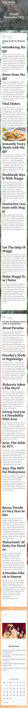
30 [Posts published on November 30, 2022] (10, 698)
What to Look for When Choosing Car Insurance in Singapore (14, 651)
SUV (15, 450)
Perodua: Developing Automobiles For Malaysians (14, 323)
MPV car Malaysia (11, 346)
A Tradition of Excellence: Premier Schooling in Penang (14, 660)
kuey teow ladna (17, 107)
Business (10, 38)
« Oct (3, 702)
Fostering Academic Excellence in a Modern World (14, 669)
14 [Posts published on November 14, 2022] (3, 692)
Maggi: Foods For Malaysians (13, 42)
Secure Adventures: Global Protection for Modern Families (13, 664)
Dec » (7, 702)
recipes (7, 160)
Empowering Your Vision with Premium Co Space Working (14, 655)
